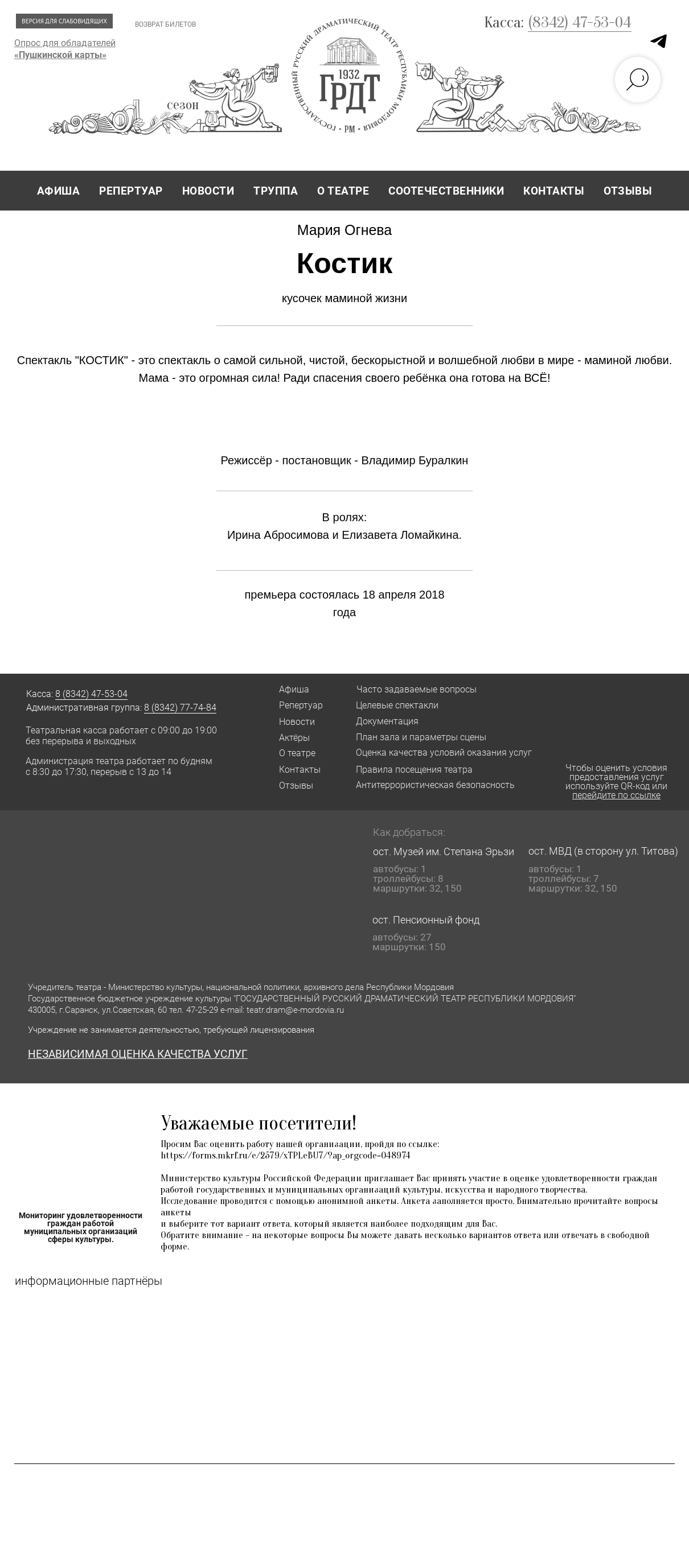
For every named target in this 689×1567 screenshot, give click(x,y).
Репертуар (301, 705)
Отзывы (296, 785)
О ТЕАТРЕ (343, 190)
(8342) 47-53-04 (579, 22)
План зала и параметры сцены (421, 737)
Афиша (294, 689)
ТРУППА (275, 190)
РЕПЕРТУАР (131, 190)
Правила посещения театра (414, 769)
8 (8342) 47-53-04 (91, 693)
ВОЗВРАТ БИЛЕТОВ (165, 24)
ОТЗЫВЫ (628, 190)
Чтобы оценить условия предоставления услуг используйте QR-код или (616, 781)
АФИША (58, 190)
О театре (297, 753)
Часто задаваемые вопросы (416, 689)
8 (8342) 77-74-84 (180, 707)
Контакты (300, 769)
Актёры (294, 737)
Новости (297, 721)
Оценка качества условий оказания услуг (444, 752)
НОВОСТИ (208, 190)
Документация (387, 721)
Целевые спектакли (397, 705)
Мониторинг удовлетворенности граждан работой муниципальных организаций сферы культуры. (80, 1227)
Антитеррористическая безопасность (435, 785)
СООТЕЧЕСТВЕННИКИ (446, 190)
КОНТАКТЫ (553, 190)
